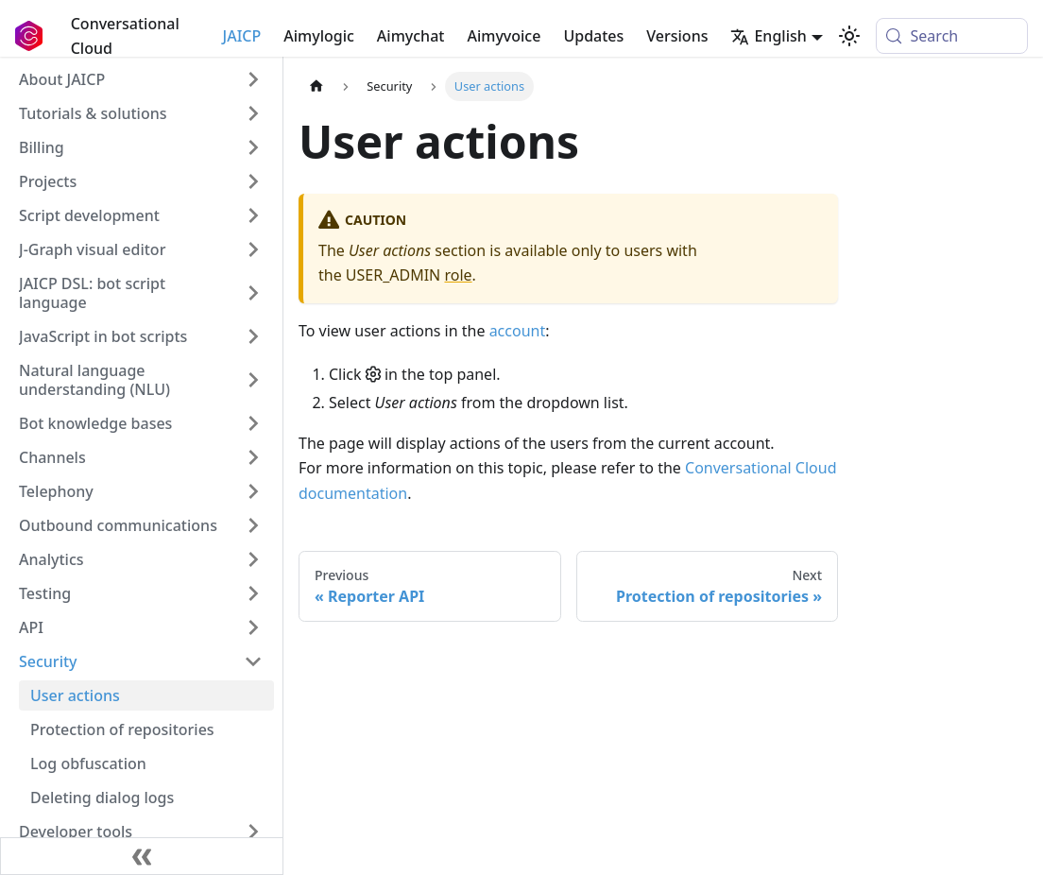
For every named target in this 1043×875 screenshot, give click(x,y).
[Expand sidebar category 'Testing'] (253, 593)
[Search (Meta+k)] (952, 36)
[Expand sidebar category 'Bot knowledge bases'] (253, 423)
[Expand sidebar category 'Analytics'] (253, 559)
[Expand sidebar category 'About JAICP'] (253, 79)
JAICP (242, 36)
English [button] (768, 36)
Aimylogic (318, 36)
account (517, 330)
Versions (677, 36)
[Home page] (316, 86)
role (457, 275)
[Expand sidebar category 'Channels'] (253, 457)
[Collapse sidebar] (141, 856)
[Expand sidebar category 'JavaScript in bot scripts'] (253, 336)
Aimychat (411, 36)
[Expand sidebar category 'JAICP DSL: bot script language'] (253, 292)
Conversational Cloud (125, 36)
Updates (593, 36)
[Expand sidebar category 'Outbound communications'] (253, 525)
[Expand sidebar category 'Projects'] (253, 181)
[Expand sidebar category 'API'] (253, 627)
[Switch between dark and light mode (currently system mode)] (849, 36)
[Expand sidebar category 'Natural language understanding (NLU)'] (253, 379)
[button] (141, 113)
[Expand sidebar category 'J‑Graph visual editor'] (253, 249)
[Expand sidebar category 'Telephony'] (253, 491)
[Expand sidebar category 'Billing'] (253, 147)
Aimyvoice (503, 36)
